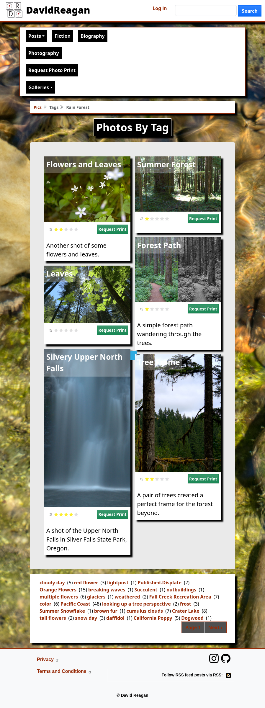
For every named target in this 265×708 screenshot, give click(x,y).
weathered (127, 596)
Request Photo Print (52, 70)
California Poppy (153, 618)
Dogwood (192, 618)
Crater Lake (185, 611)
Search (250, 11)
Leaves (59, 273)
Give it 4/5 (71, 229)
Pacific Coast (75, 604)
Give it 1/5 (56, 229)
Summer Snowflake (62, 611)
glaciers (96, 596)
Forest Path (159, 245)
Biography (93, 36)
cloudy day (52, 582)
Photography (43, 53)
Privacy (48, 659)
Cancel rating (51, 229)
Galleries (38, 87)
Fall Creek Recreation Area (180, 596)
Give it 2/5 (61, 229)
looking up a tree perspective (136, 604)
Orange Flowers (58, 589)
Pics (38, 107)
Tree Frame (158, 362)
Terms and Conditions (64, 671)
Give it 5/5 (76, 229)
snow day (86, 618)
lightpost (117, 582)
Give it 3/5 (66, 229)
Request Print (113, 229)
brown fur (105, 611)
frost (185, 604)
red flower (86, 582)
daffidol (115, 618)
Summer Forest (166, 164)
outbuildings (181, 589)
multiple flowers (59, 596)
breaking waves (106, 589)
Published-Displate (159, 582)
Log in (160, 8)
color (45, 604)
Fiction (63, 36)
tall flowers (53, 618)
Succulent (145, 589)
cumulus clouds (144, 611)
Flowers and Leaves (83, 164)
